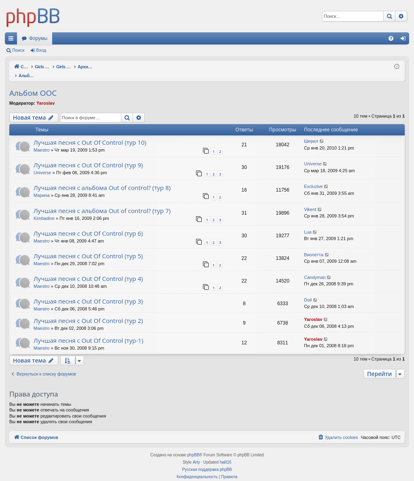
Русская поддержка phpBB (207, 461)
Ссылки (12, 40)
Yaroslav (45, 94)
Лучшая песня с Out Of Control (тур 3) (88, 293)
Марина (42, 186)
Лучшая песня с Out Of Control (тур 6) (88, 225)
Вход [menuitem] (405, 40)
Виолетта (313, 246)
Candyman (314, 268)
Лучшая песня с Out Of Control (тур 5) (88, 247)
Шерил (311, 132)
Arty (196, 453)
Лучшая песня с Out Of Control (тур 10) (90, 134)
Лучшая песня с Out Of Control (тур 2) (88, 312)
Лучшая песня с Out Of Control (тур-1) (88, 332)
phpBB (193, 446)
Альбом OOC (33, 84)
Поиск (18, 50)
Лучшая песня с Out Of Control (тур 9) (88, 156)
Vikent (310, 200)
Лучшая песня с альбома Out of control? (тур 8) (102, 179)
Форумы (38, 38)
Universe (42, 164)
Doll (308, 291)
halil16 (225, 453)
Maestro (42, 141)
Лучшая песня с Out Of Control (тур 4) (88, 270)
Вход (41, 50)
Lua (307, 223)
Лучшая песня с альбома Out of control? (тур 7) (102, 202)
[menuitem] (391, 38)
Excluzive (313, 177)
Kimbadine (44, 209)
